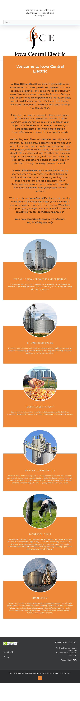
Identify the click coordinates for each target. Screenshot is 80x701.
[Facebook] (4, 657)
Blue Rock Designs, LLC (59, 673)
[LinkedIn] (8, 657)
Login (69, 673)
